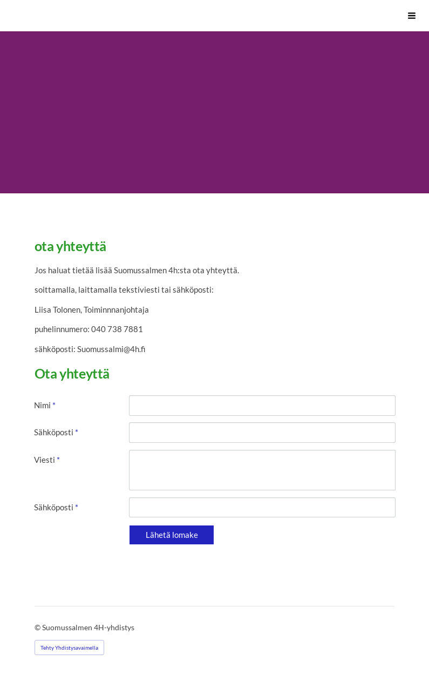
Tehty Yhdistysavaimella (69, 647)
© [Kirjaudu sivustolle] (38, 627)
